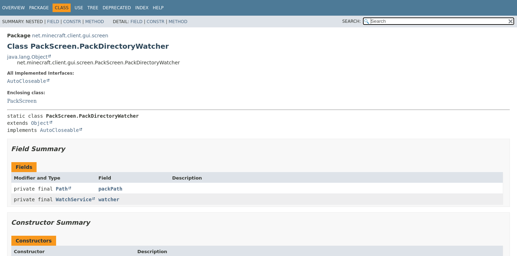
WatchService (74, 199)
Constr (72, 21)
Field (53, 21)
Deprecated (117, 7)
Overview (13, 7)
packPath (110, 189)
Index (142, 7)
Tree (92, 7)
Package (39, 7)
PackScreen (22, 101)
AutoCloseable (26, 81)
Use (79, 7)
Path (62, 189)
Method (94, 21)
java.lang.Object (27, 57)
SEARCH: (351, 21)
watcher (108, 199)
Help (158, 7)
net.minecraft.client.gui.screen (70, 35)
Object (40, 123)
